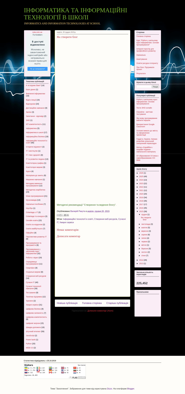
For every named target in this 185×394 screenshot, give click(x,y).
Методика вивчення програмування (34, 184)
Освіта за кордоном (34, 224)
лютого (144, 252)
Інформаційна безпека (35, 137)
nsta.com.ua (37, 32)
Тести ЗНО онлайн (144, 108)
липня (144, 238)
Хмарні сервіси (66, 222)
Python (29, 344)
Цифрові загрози (33, 323)
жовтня (144, 228)
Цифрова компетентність (36, 317)
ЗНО (28, 120)
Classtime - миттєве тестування (144, 113)
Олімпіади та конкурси (35, 216)
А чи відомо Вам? (33, 85)
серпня (144, 235)
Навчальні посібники (34, 204)
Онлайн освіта (32, 220)
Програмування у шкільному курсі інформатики (33, 251)
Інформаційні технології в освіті (78, 219)
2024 (141, 180)
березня (145, 249)
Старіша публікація (117, 303)
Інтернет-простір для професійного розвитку (146, 50)
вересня (145, 231)
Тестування (30, 293)
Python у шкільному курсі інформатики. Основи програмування (146, 101)
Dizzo (109, 389)
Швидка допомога (33, 327)
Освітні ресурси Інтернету (147, 63)
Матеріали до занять (34, 175)
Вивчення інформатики (35, 94)
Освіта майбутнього (34, 229)
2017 (141, 204)
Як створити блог (146, 219)
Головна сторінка (92, 303)
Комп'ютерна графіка (35, 163)
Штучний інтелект (33, 331)
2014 (141, 260)
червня (144, 242)
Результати (141, 73)
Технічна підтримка (34, 297)
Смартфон (30, 268)
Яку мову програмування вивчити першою (146, 119)
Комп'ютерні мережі (34, 167)
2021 (141, 190)
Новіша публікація (67, 303)
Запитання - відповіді (35, 116)
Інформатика (31, 128)
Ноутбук (29, 208)
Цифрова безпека (33, 309)
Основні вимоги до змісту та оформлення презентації (147, 133)
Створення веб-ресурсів (105, 219)
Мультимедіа (31, 200)
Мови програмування (35, 196)
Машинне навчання (34, 179)
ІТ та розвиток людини (35, 159)
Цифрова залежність (34, 313)
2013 (141, 263)
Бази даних (30, 89)
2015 (141, 211)
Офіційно (30, 233)
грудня (144, 214)
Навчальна (141, 55)
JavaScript (30, 336)
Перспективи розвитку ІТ (36, 237)
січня (143, 256)
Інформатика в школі (34, 132)
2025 (141, 176)
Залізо (28, 112)
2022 (141, 187)
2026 (141, 173)
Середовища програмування (32, 263)
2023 (141, 183)
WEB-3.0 (29, 348)
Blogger (130, 389)
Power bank (30, 340)
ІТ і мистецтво (32, 151)
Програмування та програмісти (33, 244)
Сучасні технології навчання (33, 287)
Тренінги (29, 301)
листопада (146, 224)
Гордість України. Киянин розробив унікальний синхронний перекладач (146, 141)
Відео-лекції (31, 100)
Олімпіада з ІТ (32, 212)
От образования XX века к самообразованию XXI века (147, 158)
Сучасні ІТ (30, 282)
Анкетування (141, 59)
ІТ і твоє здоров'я (33, 155)
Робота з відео (32, 258)
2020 (141, 194)
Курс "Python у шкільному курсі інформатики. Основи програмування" (147, 42)
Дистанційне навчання (35, 108)
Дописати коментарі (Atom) (100, 311)
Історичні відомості (34, 147)
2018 (141, 201)
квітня (144, 245)
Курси (28, 171)
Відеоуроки (30, 104)
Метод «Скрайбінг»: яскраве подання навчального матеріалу (146, 149)
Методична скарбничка (35, 190)
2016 (141, 208)
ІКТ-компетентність (34, 124)
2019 (141, 197)
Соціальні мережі (33, 272)
